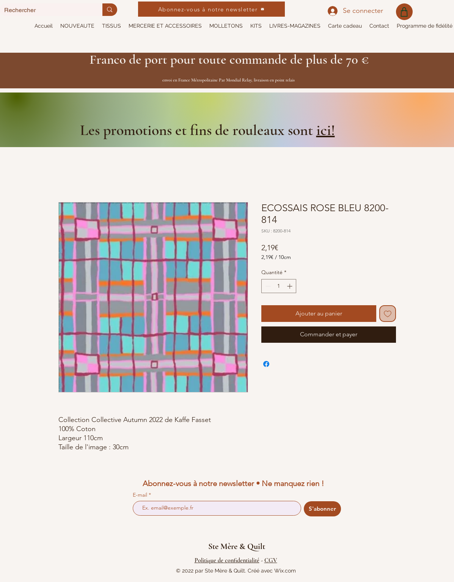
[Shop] (404, 11)
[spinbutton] (279, 286)
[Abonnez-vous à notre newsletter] (211, 9)
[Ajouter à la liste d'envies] (387, 313)
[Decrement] (267, 286)
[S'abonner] (322, 508)
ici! (325, 130)
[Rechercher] (45, 10)
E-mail (141, 494)
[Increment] (290, 286)
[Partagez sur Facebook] (266, 364)
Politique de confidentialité (227, 560)
